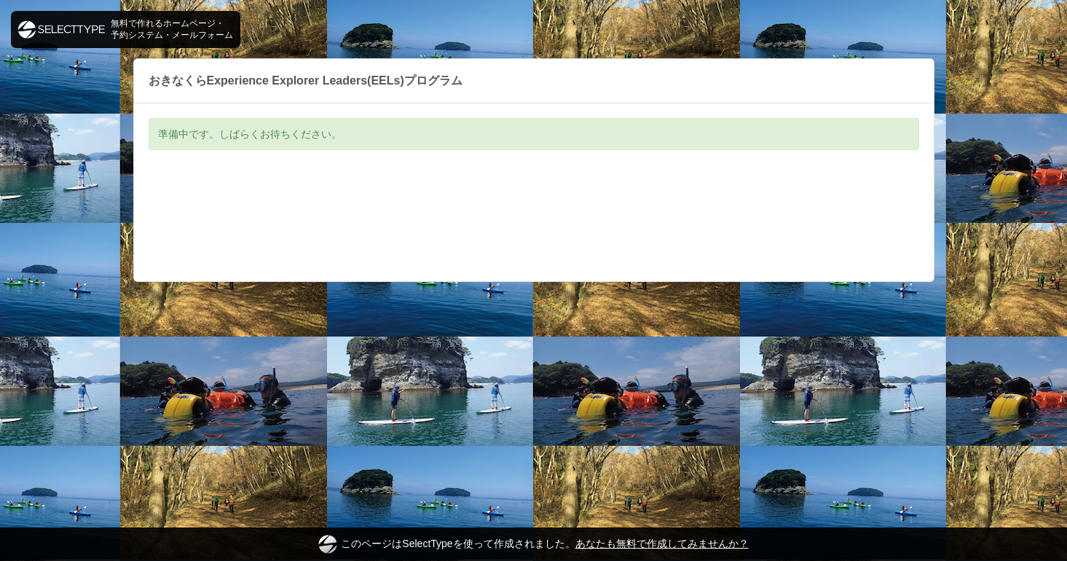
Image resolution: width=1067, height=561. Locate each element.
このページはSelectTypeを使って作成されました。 (533, 544)
